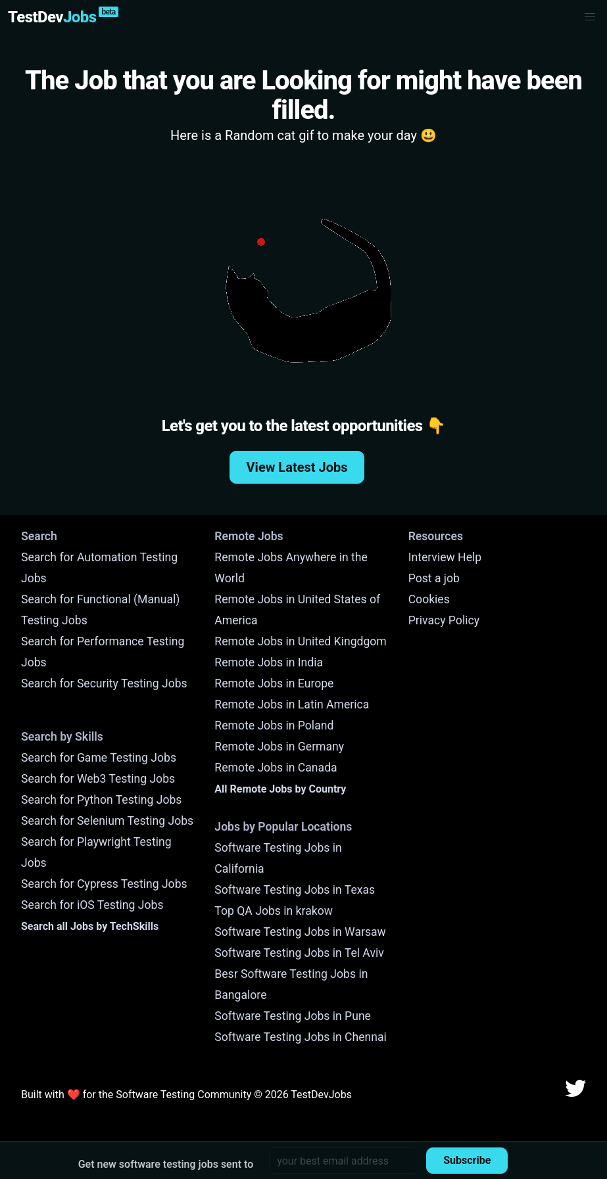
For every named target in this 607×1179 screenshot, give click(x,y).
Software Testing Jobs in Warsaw (300, 931)
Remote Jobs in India (268, 662)
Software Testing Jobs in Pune (292, 1016)
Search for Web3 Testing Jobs (98, 778)
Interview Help (444, 557)
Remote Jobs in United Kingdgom (300, 641)
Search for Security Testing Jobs (104, 683)
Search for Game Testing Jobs (98, 757)
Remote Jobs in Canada (275, 767)
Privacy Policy (443, 620)
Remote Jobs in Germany (279, 746)
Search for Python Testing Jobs (101, 799)
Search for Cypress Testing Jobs (104, 883)
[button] (590, 17)
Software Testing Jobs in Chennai (300, 1037)
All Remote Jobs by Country (280, 789)
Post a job (434, 578)
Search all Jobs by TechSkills (89, 926)
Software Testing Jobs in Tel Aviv (298, 952)
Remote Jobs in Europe (273, 683)
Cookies (429, 599)
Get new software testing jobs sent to (166, 1164)
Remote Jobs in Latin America (291, 704)
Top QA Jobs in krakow (273, 910)
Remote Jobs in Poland (273, 725)
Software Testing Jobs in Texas (294, 889)
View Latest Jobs (297, 467)
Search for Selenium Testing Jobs (107, 820)
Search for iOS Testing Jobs (92, 905)
